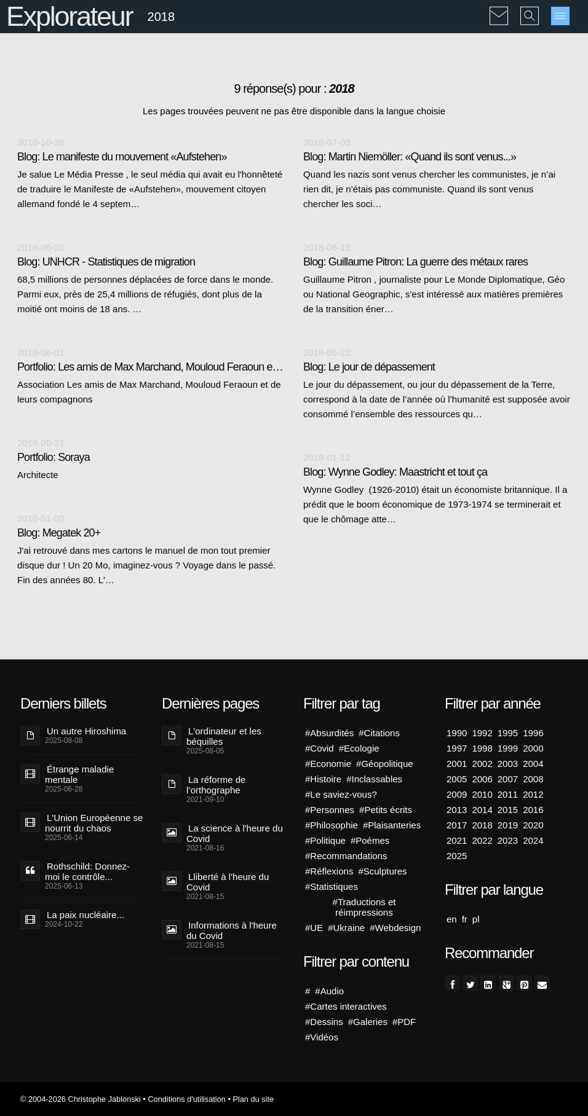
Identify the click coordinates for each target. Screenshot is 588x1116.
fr (464, 919)
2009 (457, 794)
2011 (508, 794)
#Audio (329, 991)
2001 (457, 763)
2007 (508, 779)
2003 (508, 763)
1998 (482, 748)
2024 (533, 840)
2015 (508, 809)
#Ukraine (346, 927)
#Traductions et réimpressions (364, 907)
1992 (482, 733)
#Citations (379, 733)
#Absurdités (329, 733)
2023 (508, 840)
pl (476, 919)
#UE (314, 927)
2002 (482, 763)
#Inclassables (374, 779)
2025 (457, 856)
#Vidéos (321, 1037)
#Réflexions (329, 871)
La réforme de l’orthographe (215, 784)
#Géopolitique (384, 763)
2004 (533, 763)
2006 (482, 779)
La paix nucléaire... (85, 915)
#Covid (319, 748)
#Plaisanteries (392, 825)
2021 (457, 840)
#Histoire (323, 779)
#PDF (404, 1021)
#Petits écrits (385, 809)
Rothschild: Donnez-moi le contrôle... (87, 871)
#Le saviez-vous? (341, 794)
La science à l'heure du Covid (234, 833)
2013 (457, 809)
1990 (457, 733)
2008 (533, 779)
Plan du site (253, 1099)
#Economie (328, 763)
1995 (508, 733)
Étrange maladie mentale (79, 774)
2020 (533, 825)
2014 (482, 809)
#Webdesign (395, 927)
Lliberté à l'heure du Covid (227, 881)
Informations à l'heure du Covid (231, 930)
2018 (482, 825)
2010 (482, 794)
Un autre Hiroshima (86, 731)
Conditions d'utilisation (186, 1099)
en (452, 919)
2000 (533, 748)
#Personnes (329, 809)
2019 (508, 825)
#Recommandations (346, 856)
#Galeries (367, 1021)
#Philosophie (331, 825)
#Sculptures (382, 871)
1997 (457, 748)
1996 (533, 733)
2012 (533, 794)
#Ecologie (359, 748)
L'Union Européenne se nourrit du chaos (94, 822)
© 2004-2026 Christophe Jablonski (80, 1099)
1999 (508, 748)
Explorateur (69, 16)
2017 (457, 825)
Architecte (37, 475)
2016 (533, 809)
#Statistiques (331, 886)
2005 (457, 779)
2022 (482, 840)
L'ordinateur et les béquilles (223, 736)
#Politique (325, 840)
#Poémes (370, 840)
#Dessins (324, 1021)
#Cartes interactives (346, 1006)
